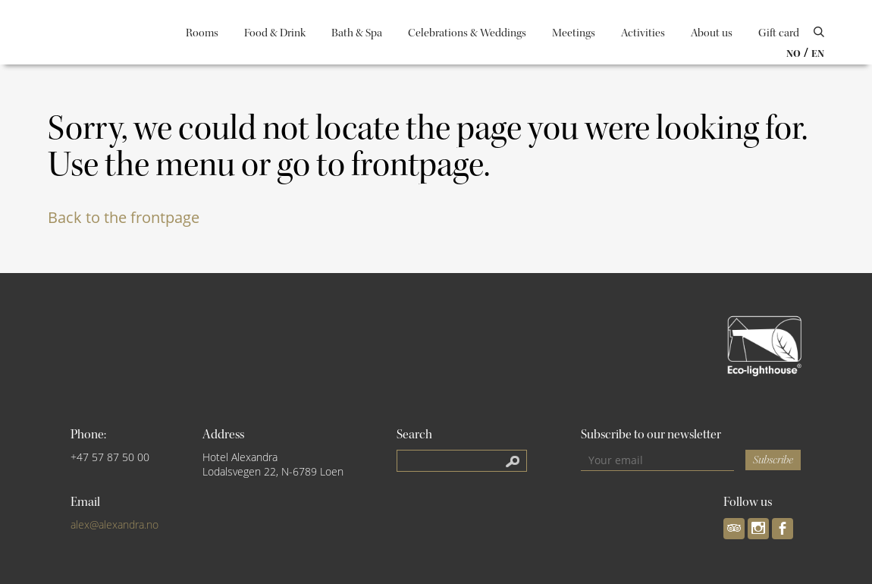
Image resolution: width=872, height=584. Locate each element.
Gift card (778, 33)
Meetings (573, 33)
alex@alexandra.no (114, 524)
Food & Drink (275, 33)
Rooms (202, 33)
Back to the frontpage (123, 217)
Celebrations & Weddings (467, 33)
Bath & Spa (356, 33)
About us (711, 33)
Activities (643, 33)
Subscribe (773, 460)
